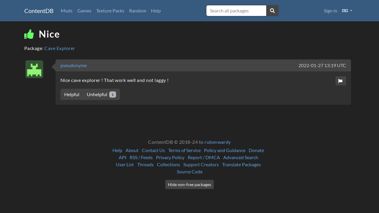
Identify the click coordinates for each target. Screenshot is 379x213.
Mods (67, 10)
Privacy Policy (170, 157)
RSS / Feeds (141, 157)
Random (137, 10)
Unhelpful (101, 94)
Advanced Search (240, 157)
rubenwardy (218, 142)
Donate (256, 150)
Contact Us (153, 150)
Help (156, 10)
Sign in (330, 10)
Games (84, 10)
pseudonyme (73, 65)
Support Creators (201, 164)
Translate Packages (241, 164)
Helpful (71, 94)
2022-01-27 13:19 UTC (322, 65)
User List (125, 164)
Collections (168, 164)
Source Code (190, 171)
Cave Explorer (59, 48)
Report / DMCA (204, 157)
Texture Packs (110, 10)
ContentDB (39, 10)
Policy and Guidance (224, 150)
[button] (347, 11)
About (132, 150)
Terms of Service (184, 150)
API (122, 157)
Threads (145, 164)
